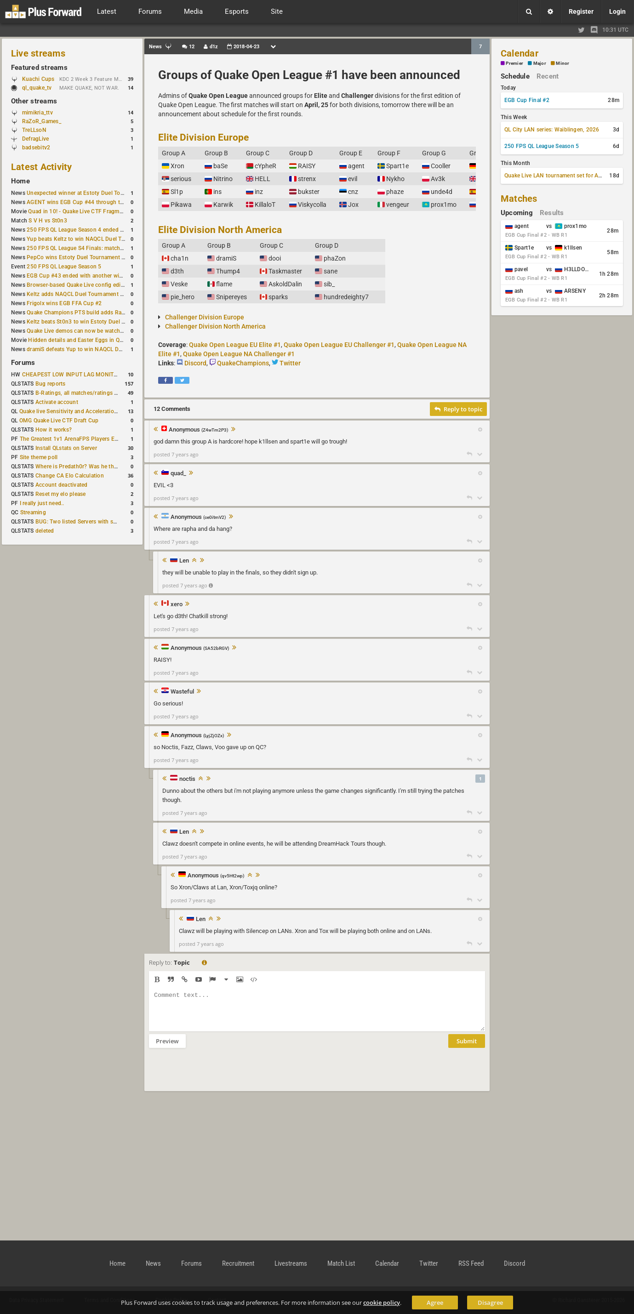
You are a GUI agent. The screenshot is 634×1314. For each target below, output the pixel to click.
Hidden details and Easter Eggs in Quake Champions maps (102, 340)
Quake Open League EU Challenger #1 (339, 344)
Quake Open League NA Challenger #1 (239, 354)
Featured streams (39, 67)
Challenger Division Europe (204, 317)
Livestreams (290, 1263)
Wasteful (182, 691)
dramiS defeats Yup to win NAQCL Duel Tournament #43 (98, 349)
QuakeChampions (243, 363)
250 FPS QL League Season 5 (64, 266)
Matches (519, 198)
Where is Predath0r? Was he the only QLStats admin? (103, 466)
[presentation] (219, 1075)
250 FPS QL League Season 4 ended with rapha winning (98, 230)
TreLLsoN (34, 130)
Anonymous (198, 429)
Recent (548, 76)
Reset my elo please (60, 494)
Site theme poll (39, 457)
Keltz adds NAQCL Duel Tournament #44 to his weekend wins (105, 294)
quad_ (178, 473)
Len (184, 560)
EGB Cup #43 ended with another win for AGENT (89, 276)
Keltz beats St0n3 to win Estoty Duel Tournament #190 (96, 322)
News (153, 1263)
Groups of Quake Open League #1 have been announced (309, 75)
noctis (187, 779)
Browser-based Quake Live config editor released (88, 285)
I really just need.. (42, 503)
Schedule (515, 76)
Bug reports (50, 384)
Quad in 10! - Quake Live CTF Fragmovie (79, 211)
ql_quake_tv (37, 88)
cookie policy (381, 1302)
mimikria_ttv (37, 112)
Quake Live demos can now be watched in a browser (93, 331)
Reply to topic (458, 409)
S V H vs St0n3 (48, 220)
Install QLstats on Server (66, 448)
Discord (195, 363)
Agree (435, 1302)
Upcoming (517, 213)
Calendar (519, 53)
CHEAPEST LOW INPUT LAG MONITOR (71, 374)
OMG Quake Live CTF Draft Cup (59, 420)
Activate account (56, 402)
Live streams (38, 53)
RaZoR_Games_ (41, 121)
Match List (341, 1263)
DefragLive (35, 139)
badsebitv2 (36, 147)
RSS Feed (471, 1263)
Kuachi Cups (38, 79)
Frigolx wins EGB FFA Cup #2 (64, 303)
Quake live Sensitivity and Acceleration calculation (83, 411)
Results (552, 213)
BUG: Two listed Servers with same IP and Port (94, 521)
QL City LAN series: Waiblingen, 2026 (552, 129)
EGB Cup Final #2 (526, 100)
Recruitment (238, 1263)
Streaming (33, 512)
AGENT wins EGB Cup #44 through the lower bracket (94, 202)
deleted (44, 531)
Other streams (34, 101)
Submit (467, 1048)
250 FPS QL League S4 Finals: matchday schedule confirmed (104, 248)
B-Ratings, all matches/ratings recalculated (90, 393)
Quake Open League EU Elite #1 (235, 344)
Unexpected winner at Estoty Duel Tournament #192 (93, 193)
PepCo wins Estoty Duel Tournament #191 (81, 257)
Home (20, 181)
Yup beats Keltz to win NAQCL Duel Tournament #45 (93, 239)
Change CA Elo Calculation (69, 475)
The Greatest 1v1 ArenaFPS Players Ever (71, 439)
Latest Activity (41, 166)
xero (177, 604)
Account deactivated (61, 485)
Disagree (490, 1302)
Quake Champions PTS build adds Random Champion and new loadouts (119, 312)
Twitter (290, 363)
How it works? (53, 430)
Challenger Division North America (215, 326)
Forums (23, 362)
